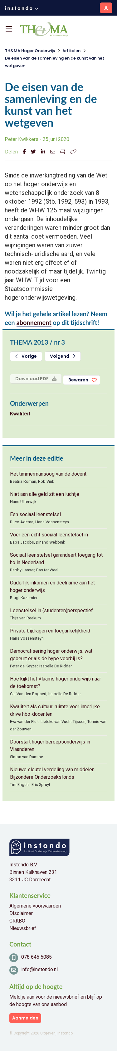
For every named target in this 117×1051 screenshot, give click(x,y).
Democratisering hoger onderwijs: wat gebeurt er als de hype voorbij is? (51, 654)
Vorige (26, 356)
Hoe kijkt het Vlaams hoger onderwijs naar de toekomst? (55, 682)
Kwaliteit (20, 414)
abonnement (34, 322)
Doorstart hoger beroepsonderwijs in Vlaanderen (50, 745)
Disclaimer (21, 913)
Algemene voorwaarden (35, 906)
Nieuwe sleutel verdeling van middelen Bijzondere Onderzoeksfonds (52, 773)
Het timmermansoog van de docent (48, 474)
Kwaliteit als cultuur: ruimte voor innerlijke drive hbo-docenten (55, 710)
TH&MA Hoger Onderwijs (30, 51)
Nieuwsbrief (22, 928)
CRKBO (17, 921)
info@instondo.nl (39, 969)
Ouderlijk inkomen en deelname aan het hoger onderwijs (52, 586)
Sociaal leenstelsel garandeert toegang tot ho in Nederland (56, 558)
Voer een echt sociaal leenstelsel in (49, 535)
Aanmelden (25, 1018)
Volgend (63, 356)
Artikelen (71, 51)
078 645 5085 (36, 957)
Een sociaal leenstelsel (35, 514)
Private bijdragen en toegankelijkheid (50, 631)
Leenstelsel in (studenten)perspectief (51, 610)
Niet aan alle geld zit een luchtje (44, 494)
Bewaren (78, 380)
